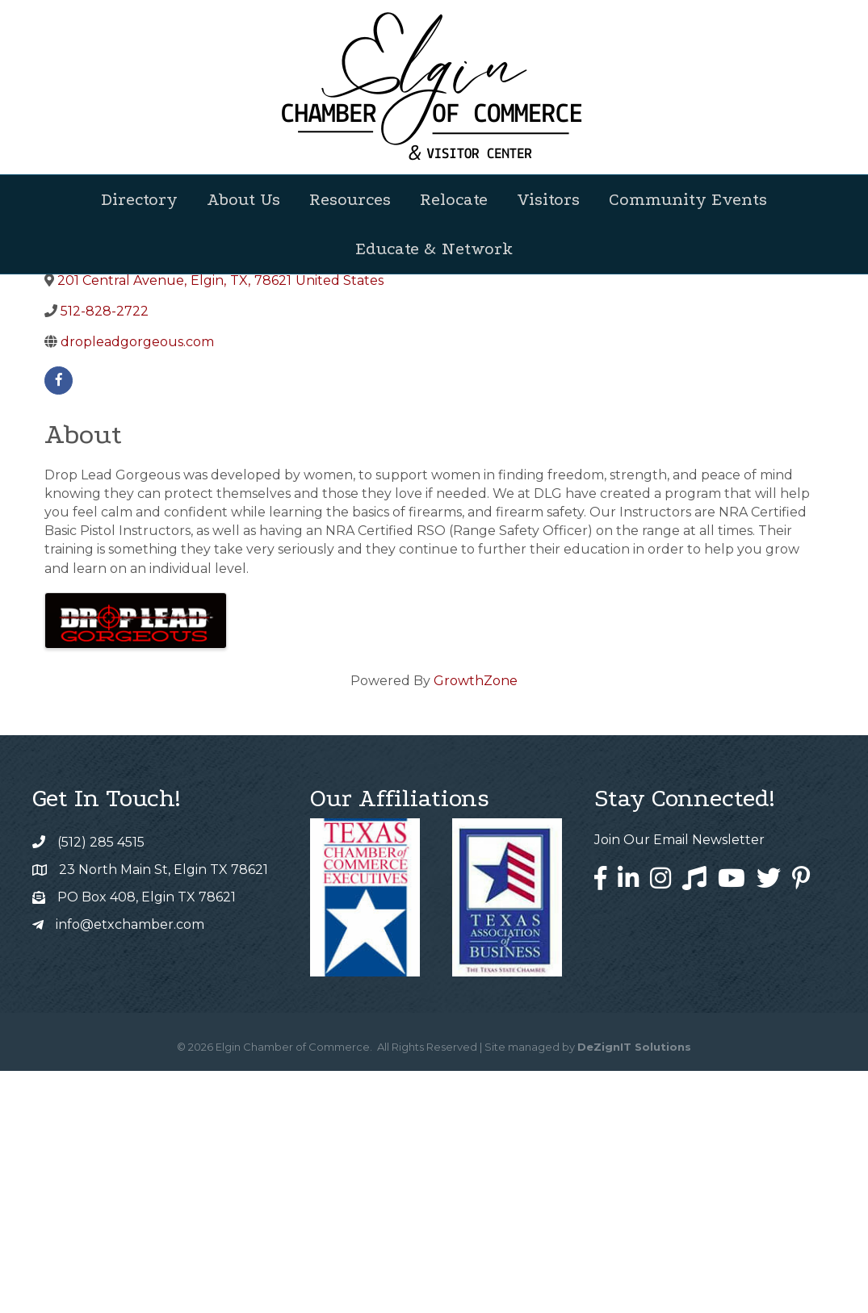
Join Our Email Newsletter (679, 1081)
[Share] (447, 437)
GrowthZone (476, 922)
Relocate (454, 199)
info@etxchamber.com (130, 1166)
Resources (350, 199)
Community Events (688, 199)
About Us (243, 199)
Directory (139, 199)
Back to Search (88, 410)
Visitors (548, 199)
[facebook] (58, 622)
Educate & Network (434, 248)
